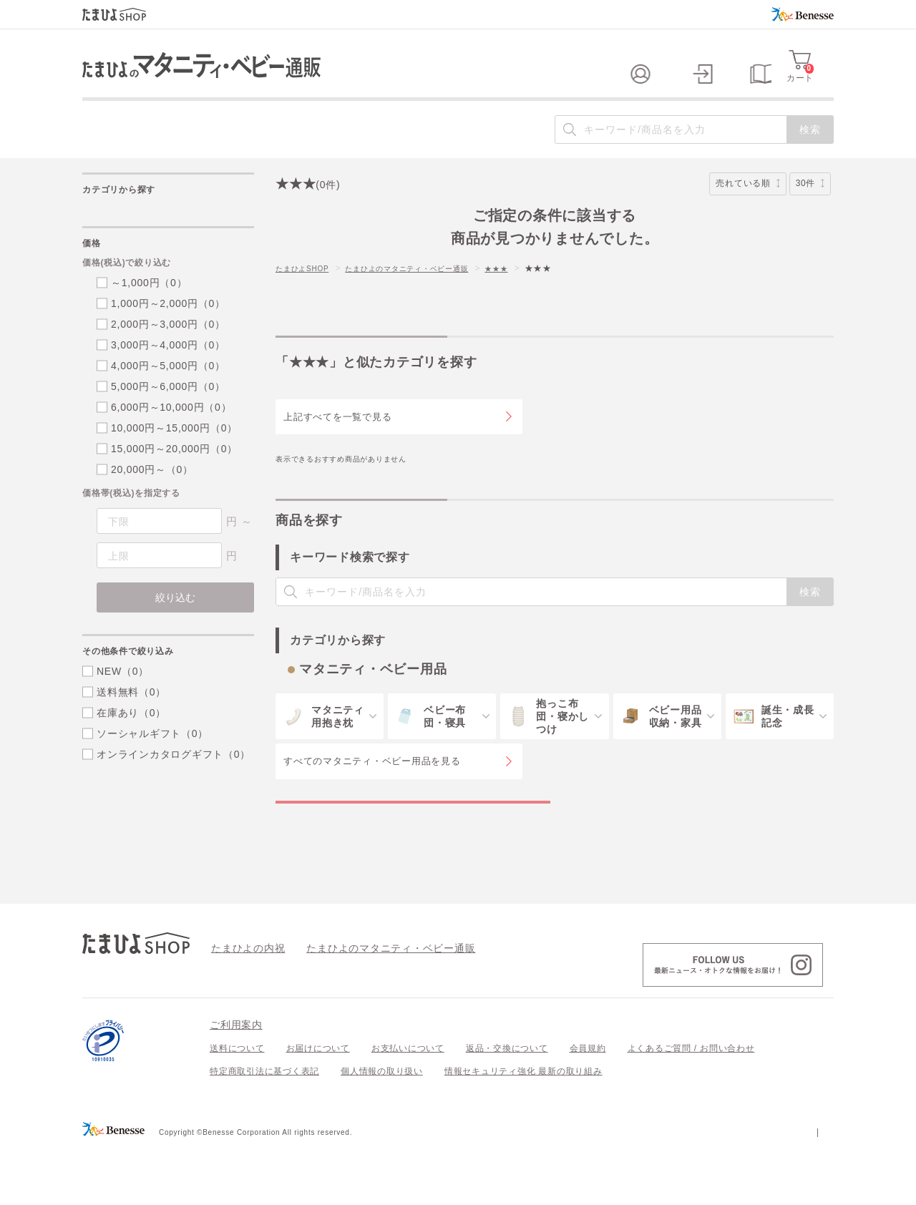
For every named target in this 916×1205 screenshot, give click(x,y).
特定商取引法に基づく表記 (264, 1129)
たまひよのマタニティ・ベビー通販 (428, 297)
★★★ (531, 297)
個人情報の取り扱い (382, 1129)
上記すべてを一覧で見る (337, 444)
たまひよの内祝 (243, 1005)
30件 (810, 212)
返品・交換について (507, 1106)
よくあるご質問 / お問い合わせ (691, 1106)
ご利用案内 (236, 1082)
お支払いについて (407, 1106)
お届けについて (318, 1106)
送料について (237, 1106)
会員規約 (588, 1106)
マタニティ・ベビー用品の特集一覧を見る (413, 845)
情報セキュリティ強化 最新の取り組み (523, 1129)
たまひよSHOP (307, 297)
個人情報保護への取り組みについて (696, 1189)
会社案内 (815, 1189)
